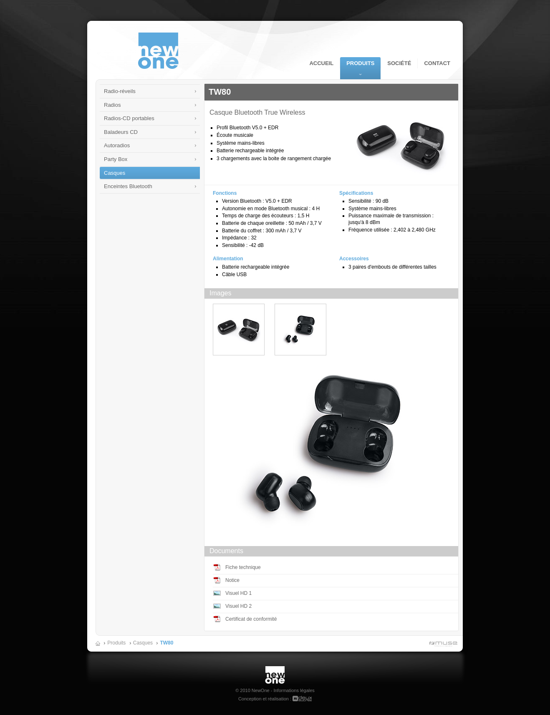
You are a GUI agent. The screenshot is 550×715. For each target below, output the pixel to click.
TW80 (166, 643)
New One (275, 669)
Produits (360, 63)
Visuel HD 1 (238, 593)
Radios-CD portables (129, 118)
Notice (232, 580)
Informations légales (293, 690)
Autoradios (117, 145)
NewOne (158, 51)
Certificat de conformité (251, 619)
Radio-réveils (120, 91)
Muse (442, 645)
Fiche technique (243, 567)
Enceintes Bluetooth (128, 186)
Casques (114, 173)
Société (399, 63)
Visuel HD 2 (238, 606)
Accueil (321, 63)
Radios (112, 105)
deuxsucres (302, 698)
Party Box (115, 159)
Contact (437, 63)
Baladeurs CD (121, 132)
